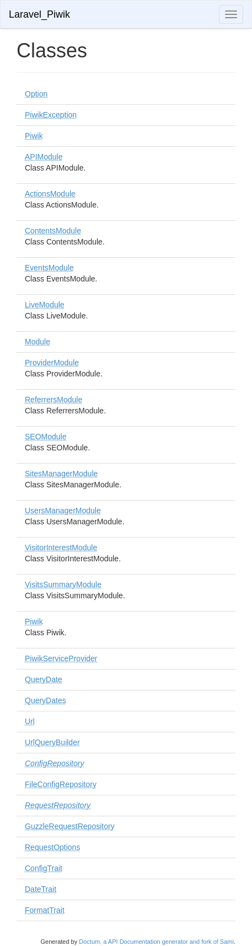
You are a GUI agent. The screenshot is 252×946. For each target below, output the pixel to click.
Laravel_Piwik (39, 14)
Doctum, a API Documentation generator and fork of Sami (156, 941)
